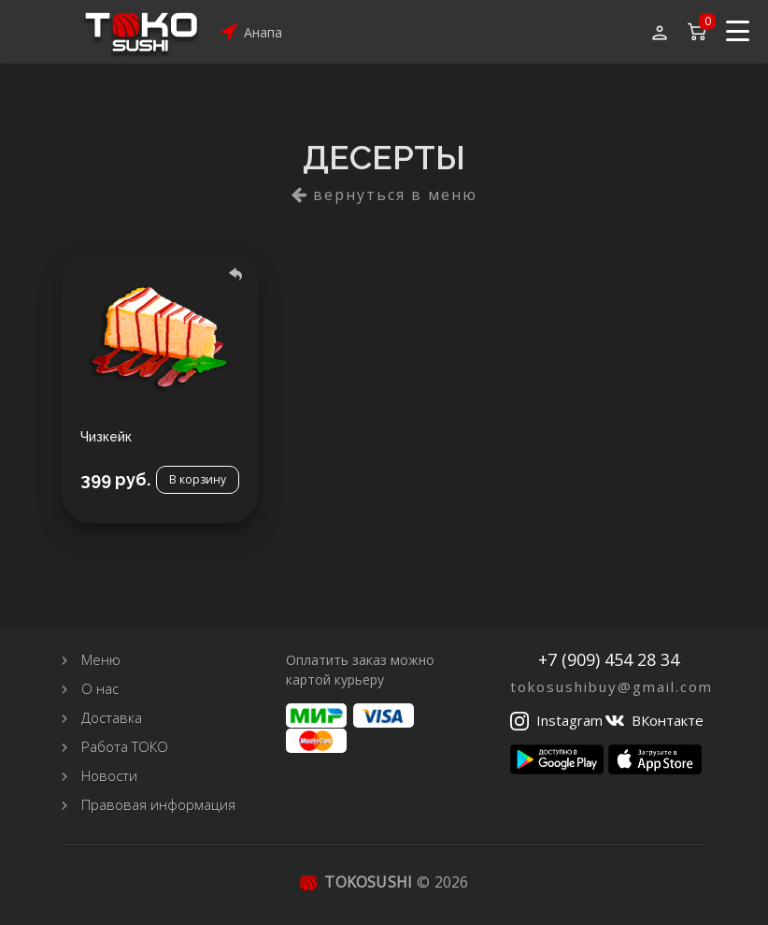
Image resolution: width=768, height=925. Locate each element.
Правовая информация (158, 804)
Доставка (111, 717)
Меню (101, 659)
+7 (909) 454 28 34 (608, 660)
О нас (100, 688)
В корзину (197, 479)
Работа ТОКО (124, 746)
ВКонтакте (668, 720)
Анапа (263, 32)
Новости (109, 775)
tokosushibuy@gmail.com (611, 686)
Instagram (569, 720)
